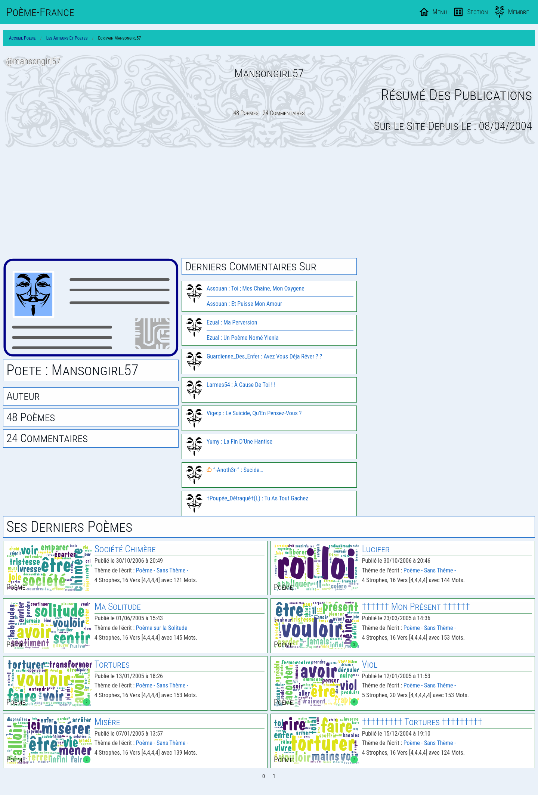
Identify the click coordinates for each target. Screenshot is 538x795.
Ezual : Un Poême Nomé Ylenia (243, 337)
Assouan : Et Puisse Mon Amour (244, 303)
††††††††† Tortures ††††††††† (422, 722)
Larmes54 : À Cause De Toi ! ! (241, 384)
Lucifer (376, 549)
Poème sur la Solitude (162, 627)
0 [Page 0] (263, 776)
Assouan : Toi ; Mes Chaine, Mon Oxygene (255, 288)
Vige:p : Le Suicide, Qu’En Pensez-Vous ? (254, 413)
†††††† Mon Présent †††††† (416, 606)
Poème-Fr (40, 12)
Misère (107, 722)
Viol (370, 664)
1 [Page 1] (274, 776)
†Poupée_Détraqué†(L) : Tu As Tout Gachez (257, 498)
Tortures (112, 664)
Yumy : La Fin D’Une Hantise (239, 441)
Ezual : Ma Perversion (232, 322)
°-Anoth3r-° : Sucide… (235, 469)
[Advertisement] (269, 202)
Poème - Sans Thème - (162, 570)
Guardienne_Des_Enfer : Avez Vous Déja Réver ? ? (264, 356)
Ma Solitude (118, 606)
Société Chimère (125, 549)
